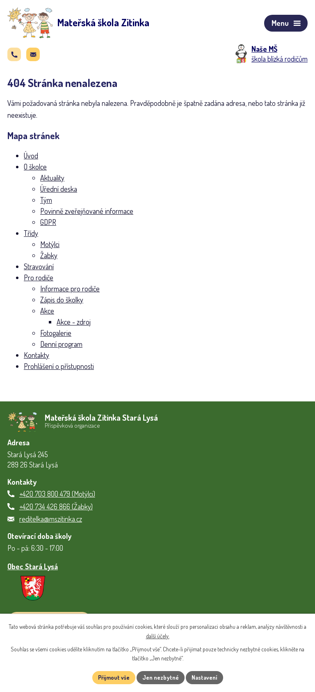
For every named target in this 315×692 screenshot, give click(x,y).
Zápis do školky (61, 299)
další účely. (157, 635)
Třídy (31, 233)
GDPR (48, 222)
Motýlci (49, 244)
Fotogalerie (55, 332)
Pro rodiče (38, 277)
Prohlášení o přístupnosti (59, 366)
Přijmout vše (114, 677)
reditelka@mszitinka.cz (50, 518)
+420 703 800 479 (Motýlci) (57, 493)
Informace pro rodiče (70, 288)
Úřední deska (58, 188)
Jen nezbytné (160, 677)
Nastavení (204, 677)
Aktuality (52, 177)
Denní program (61, 343)
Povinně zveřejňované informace (86, 210)
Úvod (31, 155)
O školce (35, 166)
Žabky (48, 255)
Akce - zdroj (74, 321)
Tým (46, 199)
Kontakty (36, 355)
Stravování (39, 266)
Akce (47, 310)
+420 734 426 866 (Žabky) (56, 506)
